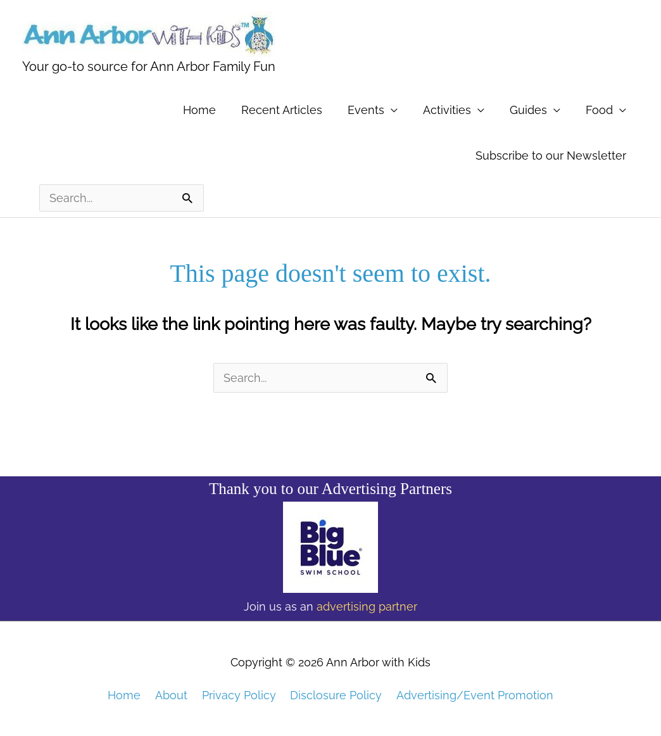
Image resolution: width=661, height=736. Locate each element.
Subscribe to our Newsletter (550, 155)
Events (366, 110)
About (171, 694)
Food (599, 110)
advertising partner (367, 606)
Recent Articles (281, 110)
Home (199, 110)
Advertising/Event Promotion (475, 694)
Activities (447, 110)
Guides (528, 110)
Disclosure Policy (336, 694)
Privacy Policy (239, 694)
